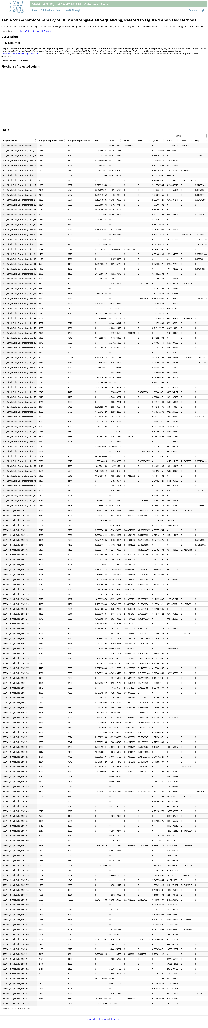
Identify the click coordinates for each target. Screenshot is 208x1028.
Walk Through (73, 10)
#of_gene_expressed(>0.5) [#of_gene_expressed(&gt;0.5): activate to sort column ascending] (51, 140)
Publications (47, 10)
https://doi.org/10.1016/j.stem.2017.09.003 (32, 31)
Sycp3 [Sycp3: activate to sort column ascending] (155, 140)
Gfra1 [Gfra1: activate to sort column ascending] (126, 140)
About (35, 10)
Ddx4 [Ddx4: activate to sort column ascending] (111, 140)
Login (202, 10)
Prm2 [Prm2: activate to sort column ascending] (169, 140)
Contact (193, 10)
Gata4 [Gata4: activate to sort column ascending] (183, 140)
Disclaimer (104, 1019)
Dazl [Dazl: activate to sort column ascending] (97, 140)
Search (59, 10)
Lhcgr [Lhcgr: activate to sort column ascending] (197, 140)
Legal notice (92, 1019)
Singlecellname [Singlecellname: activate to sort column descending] (10, 140)
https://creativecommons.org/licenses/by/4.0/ (22, 53)
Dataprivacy (116, 1019)
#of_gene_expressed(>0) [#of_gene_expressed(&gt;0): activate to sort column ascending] (79, 140)
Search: (191, 135)
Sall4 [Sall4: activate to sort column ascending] (140, 140)
